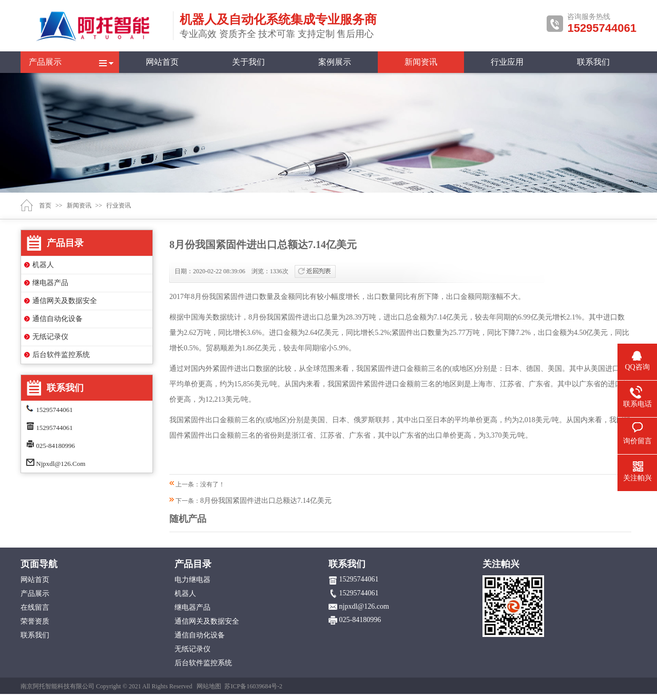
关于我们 (248, 62)
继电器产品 (50, 283)
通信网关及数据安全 (64, 301)
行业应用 (507, 62)
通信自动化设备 (57, 319)
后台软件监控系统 (61, 355)
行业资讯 (118, 205)
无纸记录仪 (50, 337)
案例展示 (334, 62)
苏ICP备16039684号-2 (253, 686)
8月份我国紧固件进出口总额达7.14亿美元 (266, 500)
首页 (45, 205)
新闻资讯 (420, 62)
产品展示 (45, 62)
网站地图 (209, 686)
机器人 (43, 265)
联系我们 (593, 62)
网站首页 (162, 62)
